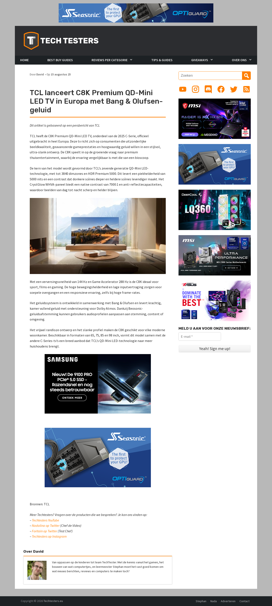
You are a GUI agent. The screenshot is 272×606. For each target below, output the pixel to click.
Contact (244, 601)
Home (24, 60)
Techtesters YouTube (45, 520)
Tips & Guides (162, 60)
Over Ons (239, 60)
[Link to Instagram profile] (195, 89)
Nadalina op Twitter (46, 525)
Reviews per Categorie (110, 60)
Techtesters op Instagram (49, 536)
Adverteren (228, 601)
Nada (213, 601)
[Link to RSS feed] (246, 89)
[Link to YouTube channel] (182, 89)
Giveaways (199, 60)
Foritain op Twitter (44, 531)
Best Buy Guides (60, 60)
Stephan (201, 601)
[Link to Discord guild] (208, 89)
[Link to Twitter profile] (234, 89)
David (40, 74)
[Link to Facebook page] (221, 89)
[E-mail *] (199, 336)
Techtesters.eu (53, 601)
